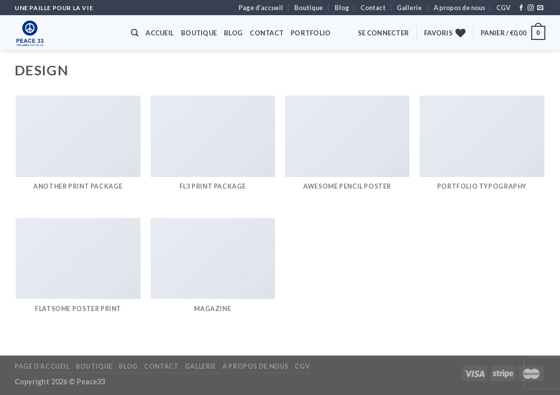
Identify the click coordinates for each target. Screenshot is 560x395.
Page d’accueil (261, 8)
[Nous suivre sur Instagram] (531, 8)
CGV (503, 8)
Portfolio (311, 33)
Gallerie (409, 8)
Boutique (308, 8)
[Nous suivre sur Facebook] (521, 8)
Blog (342, 8)
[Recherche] (134, 32)
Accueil (160, 33)
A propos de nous (459, 8)
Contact (373, 8)
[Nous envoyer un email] (540, 8)
